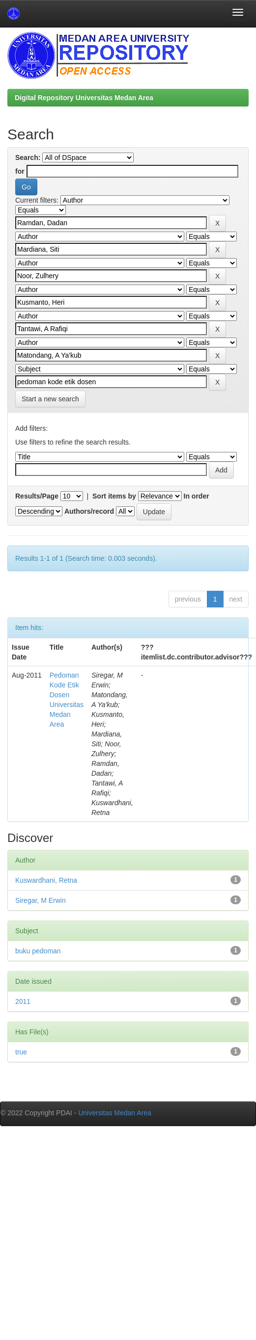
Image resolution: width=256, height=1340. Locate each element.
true (21, 1052)
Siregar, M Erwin (40, 900)
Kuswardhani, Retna (46, 880)
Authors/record (89, 511)
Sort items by (114, 496)
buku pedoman (38, 951)
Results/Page (36, 496)
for (20, 171)
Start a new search (50, 399)
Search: (27, 157)
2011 (22, 1001)
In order (196, 496)
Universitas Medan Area (114, 1113)
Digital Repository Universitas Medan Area (84, 98)
